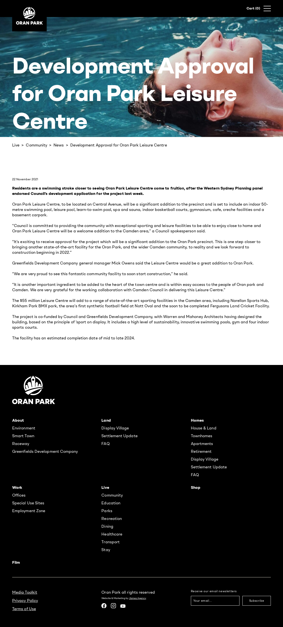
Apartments (202, 443)
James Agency (137, 598)
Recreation (111, 518)
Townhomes (201, 435)
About (18, 420)
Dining (107, 526)
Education (110, 502)
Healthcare (111, 534)
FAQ (105, 443)
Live (15, 145)
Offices (19, 495)
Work (17, 487)
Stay (105, 549)
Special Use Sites (28, 502)
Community (36, 145)
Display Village (115, 428)
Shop (195, 487)
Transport (110, 541)
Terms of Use (24, 608)
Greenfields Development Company (45, 451)
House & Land (203, 428)
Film (16, 562)
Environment (23, 428)
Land (106, 420)
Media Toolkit (24, 592)
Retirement (201, 451)
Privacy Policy (25, 600)
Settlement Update (119, 435)
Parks (106, 510)
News (58, 145)
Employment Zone (28, 510)
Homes (197, 420)
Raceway (20, 443)
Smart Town (23, 435)
